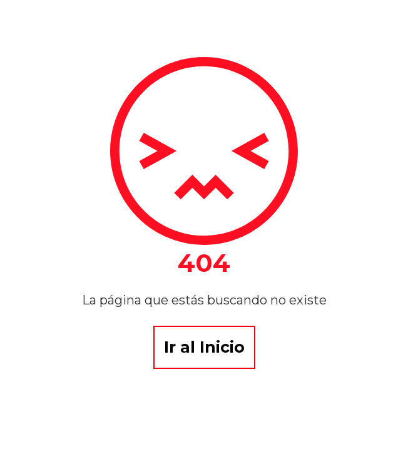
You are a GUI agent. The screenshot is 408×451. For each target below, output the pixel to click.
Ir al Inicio (204, 347)
